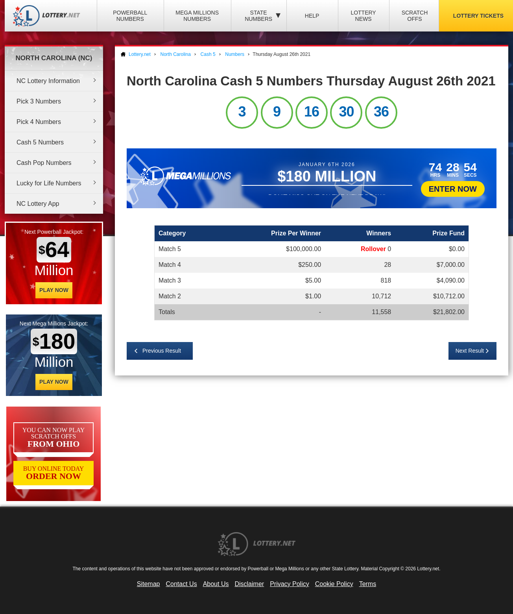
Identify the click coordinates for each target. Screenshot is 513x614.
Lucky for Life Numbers (49, 183)
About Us (216, 584)
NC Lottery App (38, 203)
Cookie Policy (334, 584)
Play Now (53, 290)
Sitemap (148, 584)
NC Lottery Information (48, 81)
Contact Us (181, 584)
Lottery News (363, 15)
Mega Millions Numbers (197, 15)
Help (312, 16)
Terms (367, 584)
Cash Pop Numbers (44, 162)
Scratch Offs (415, 15)
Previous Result (161, 351)
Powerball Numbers (130, 15)
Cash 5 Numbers (40, 142)
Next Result (470, 351)
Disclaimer (249, 584)
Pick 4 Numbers (39, 121)
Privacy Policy (289, 584)
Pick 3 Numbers (39, 101)
